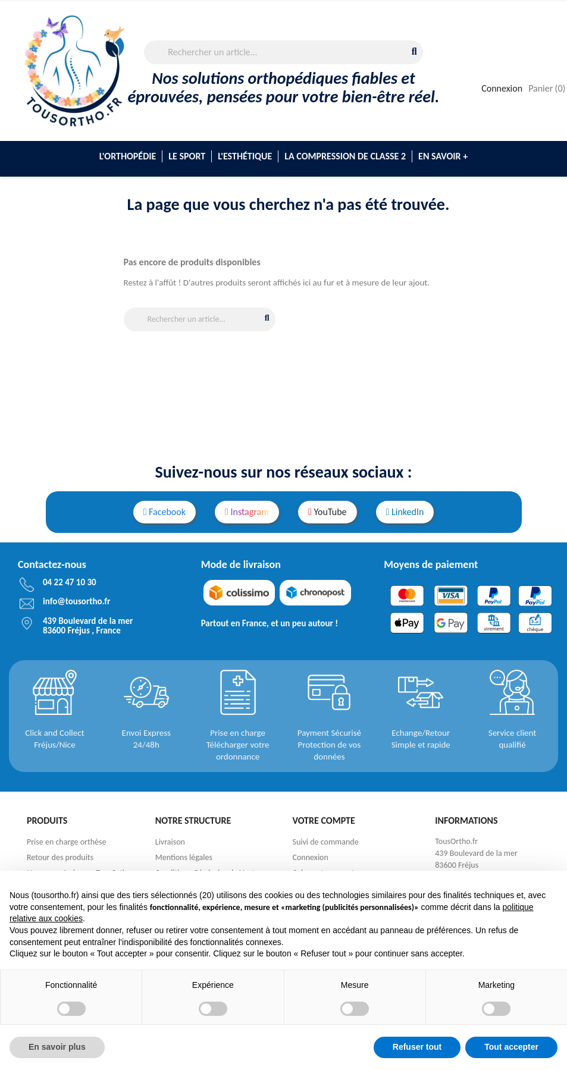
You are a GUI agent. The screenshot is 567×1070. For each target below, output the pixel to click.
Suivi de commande (326, 842)
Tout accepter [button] (511, 1047)
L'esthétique (245, 156)
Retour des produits (60, 857)
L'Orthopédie (127, 156)
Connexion (310, 857)
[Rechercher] (283, 52)
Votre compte (324, 820)
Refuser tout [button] (417, 1047)
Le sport (186, 156)
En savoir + (443, 156)
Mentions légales (183, 857)
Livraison (170, 842)
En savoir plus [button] (57, 1047)
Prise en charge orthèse (66, 842)
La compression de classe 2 (345, 156)
